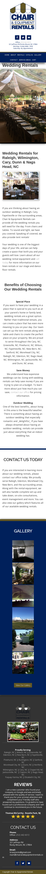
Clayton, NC (25, 772)
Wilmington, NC (10, 769)
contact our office (20, 392)
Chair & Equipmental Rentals (23, 15)
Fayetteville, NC (32, 756)
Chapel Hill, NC (36, 769)
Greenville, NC (35, 752)
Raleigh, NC (9, 752)
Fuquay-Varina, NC (13, 777)
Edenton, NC (9, 754)
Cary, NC (23, 769)
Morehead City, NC (12, 764)
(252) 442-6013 (25, 42)
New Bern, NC (23, 754)
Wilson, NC (22, 752)
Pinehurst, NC (10, 759)
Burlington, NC (26, 759)
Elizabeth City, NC (33, 777)
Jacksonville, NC (10, 772)
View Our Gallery (23, 685)
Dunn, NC (27, 764)
